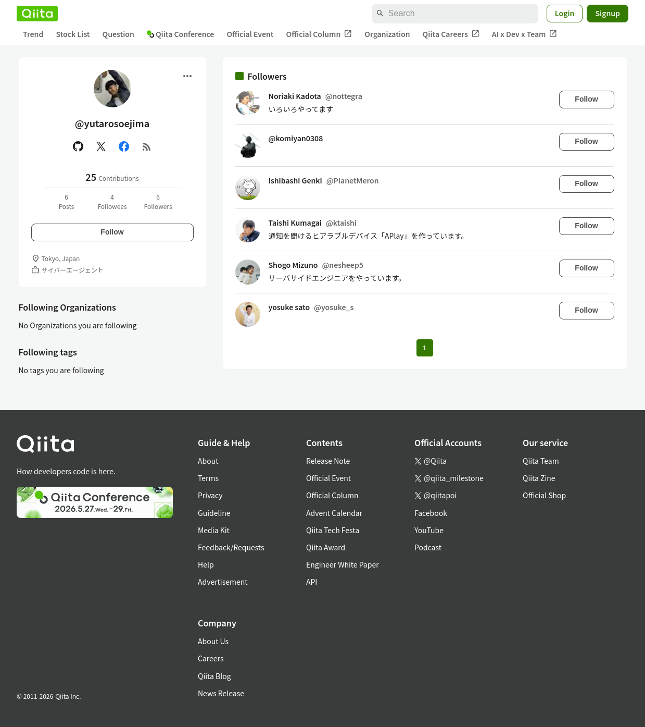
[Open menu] (187, 76)
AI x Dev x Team (525, 34)
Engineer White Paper (342, 564)
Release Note (328, 460)
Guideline (214, 513)
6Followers (158, 201)
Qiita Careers (451, 34)
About (208, 460)
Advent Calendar (334, 513)
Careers (210, 658)
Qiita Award (325, 547)
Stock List (73, 34)
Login (565, 13)
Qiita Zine (539, 478)
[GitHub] (78, 146)
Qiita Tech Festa (332, 530)
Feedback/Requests (231, 547)
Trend (33, 34)
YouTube (429, 530)
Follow (111, 232)
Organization (387, 34)
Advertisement (223, 581)
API (311, 581)
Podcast (427, 547)
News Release (221, 693)
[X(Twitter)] (101, 146)
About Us (213, 641)
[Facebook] (123, 146)
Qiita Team (541, 460)
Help (206, 564)
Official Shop (544, 495)
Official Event (249, 34)
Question (118, 34)
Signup (607, 13)
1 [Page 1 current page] (424, 348)
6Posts (66, 201)
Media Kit (214, 530)
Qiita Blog (214, 676)
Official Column (319, 34)
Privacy (210, 495)
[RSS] (146, 146)
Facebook (430, 513)
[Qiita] (37, 13)
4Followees (112, 201)
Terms (208, 478)
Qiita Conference (180, 34)
